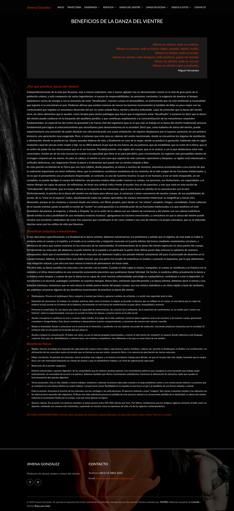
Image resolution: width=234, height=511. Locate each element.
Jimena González (39, 7)
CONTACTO (200, 7)
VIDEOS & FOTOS (179, 7)
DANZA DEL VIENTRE (129, 7)
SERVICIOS (108, 7)
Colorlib (195, 502)
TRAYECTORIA (74, 7)
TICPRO (164, 502)
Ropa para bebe (42, 506)
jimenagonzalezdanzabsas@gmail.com (114, 478)
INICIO (61, 7)
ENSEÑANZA (90, 7)
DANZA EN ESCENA (155, 7)
